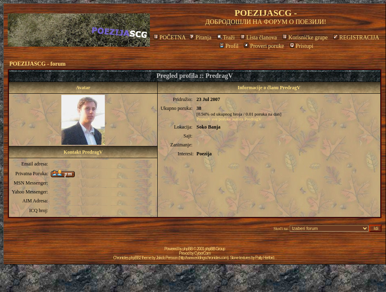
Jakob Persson (167, 258)
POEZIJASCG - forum (37, 64)
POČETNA (170, 37)
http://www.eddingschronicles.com (203, 258)
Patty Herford (264, 258)
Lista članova (258, 37)
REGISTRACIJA (356, 37)
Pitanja (200, 37)
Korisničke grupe (305, 37)
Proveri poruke (264, 46)
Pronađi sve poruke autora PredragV (229, 118)
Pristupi (302, 46)
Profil (229, 46)
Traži (226, 37)
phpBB (187, 249)
